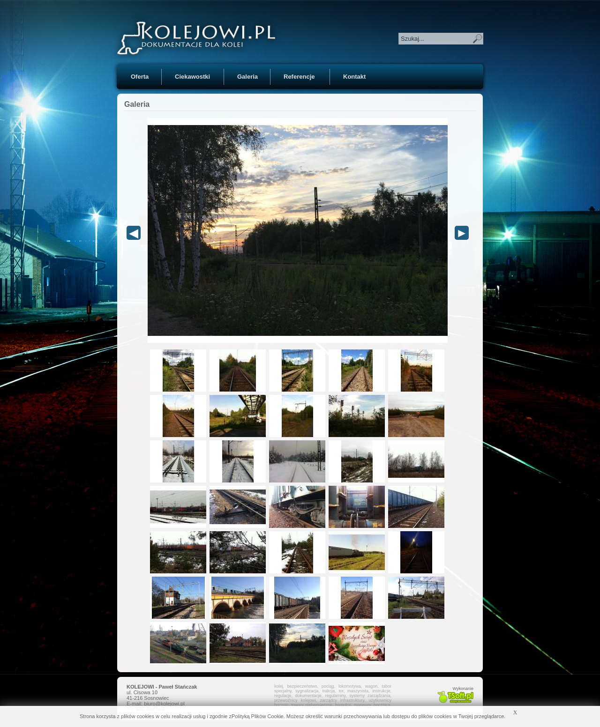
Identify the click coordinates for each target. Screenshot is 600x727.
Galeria (247, 76)
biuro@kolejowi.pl (164, 703)
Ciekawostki (192, 76)
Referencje (299, 76)
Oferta (140, 76)
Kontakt (354, 76)
